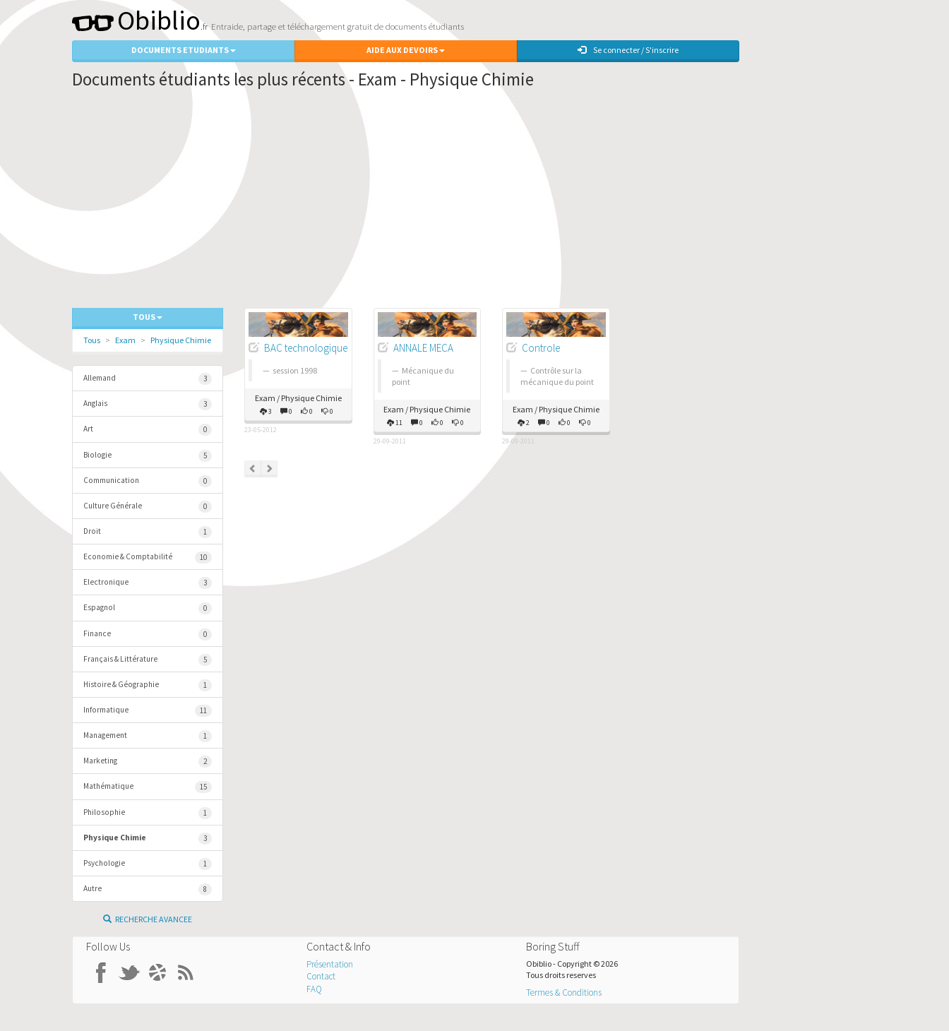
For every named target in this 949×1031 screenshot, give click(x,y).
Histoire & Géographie (147, 685)
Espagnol (147, 608)
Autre (147, 889)
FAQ (314, 989)
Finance (147, 634)
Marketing (147, 762)
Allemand (147, 379)
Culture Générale (147, 507)
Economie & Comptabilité (147, 558)
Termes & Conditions (564, 993)
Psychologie (147, 864)
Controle (541, 347)
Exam (125, 340)
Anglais (147, 404)
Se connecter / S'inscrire (628, 49)
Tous (91, 340)
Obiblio (136, 20)
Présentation (329, 964)
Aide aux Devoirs (405, 49)
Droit (147, 532)
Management (147, 736)
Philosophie (147, 813)
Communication (147, 481)
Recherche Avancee (147, 919)
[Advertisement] (405, 202)
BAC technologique (305, 347)
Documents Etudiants (183, 49)
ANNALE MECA (423, 347)
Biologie (147, 456)
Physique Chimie (180, 340)
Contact (320, 976)
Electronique (147, 583)
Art (147, 430)
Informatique (147, 711)
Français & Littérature (147, 660)
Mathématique (147, 787)
